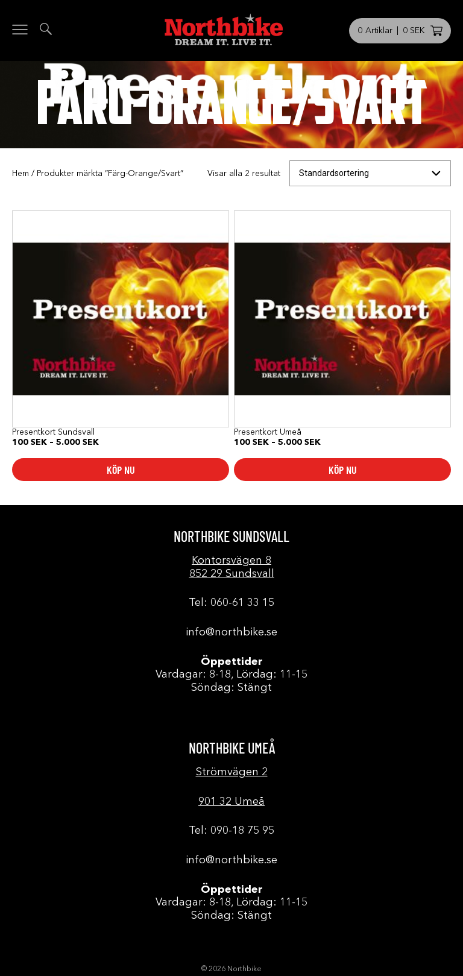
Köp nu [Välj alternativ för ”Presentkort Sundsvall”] (121, 469)
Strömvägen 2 (232, 772)
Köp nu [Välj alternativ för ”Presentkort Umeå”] (343, 469)
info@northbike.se (231, 632)
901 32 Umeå (231, 801)
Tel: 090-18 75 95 (231, 830)
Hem (20, 173)
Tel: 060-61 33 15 (231, 602)
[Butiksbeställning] (370, 173)
